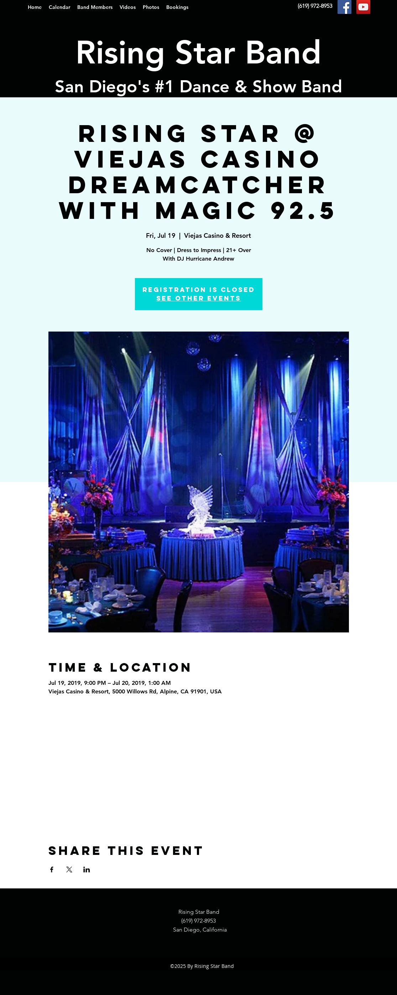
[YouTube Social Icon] (363, 7)
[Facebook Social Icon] (344, 7)
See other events (198, 298)
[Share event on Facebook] (51, 869)
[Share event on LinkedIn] (86, 869)
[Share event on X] (69, 869)
